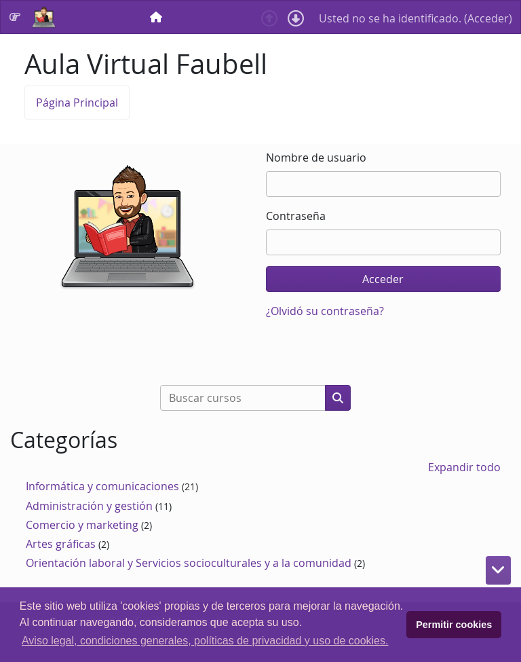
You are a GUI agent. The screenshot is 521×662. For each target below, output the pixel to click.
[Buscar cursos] (243, 398)
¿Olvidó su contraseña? (325, 311)
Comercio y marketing (82, 524)
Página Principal (77, 102)
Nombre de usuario (316, 157)
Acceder (488, 18)
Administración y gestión (89, 505)
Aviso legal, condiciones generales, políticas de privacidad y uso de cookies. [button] (205, 640)
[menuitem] (157, 17)
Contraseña (296, 215)
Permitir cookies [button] (454, 624)
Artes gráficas (61, 543)
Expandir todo (464, 467)
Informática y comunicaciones (102, 486)
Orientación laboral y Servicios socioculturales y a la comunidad (188, 562)
